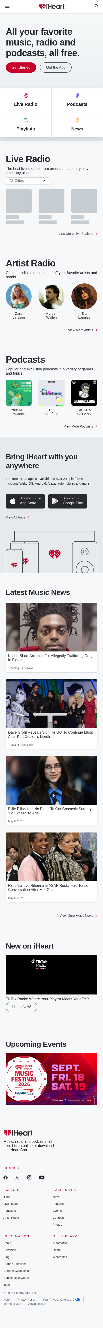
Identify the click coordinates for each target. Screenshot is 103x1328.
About (7, 1243)
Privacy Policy (26, 1299)
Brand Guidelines (15, 1264)
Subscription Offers (16, 1277)
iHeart (7, 1196)
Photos (57, 1224)
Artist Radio (11, 1217)
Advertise (9, 1250)
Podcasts (9, 1210)
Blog (6, 1257)
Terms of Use (12, 1303)
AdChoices (37, 1303)
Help (6, 1299)
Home (57, 1250)
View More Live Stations (77, 234)
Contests (58, 1217)
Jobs (6, 1284)
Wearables (60, 1257)
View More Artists (82, 330)
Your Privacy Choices (61, 1299)
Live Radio (10, 1203)
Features (58, 1203)
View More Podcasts (80, 426)
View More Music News (78, 915)
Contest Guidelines (16, 1271)
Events (57, 1210)
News (56, 1196)
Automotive (60, 1243)
